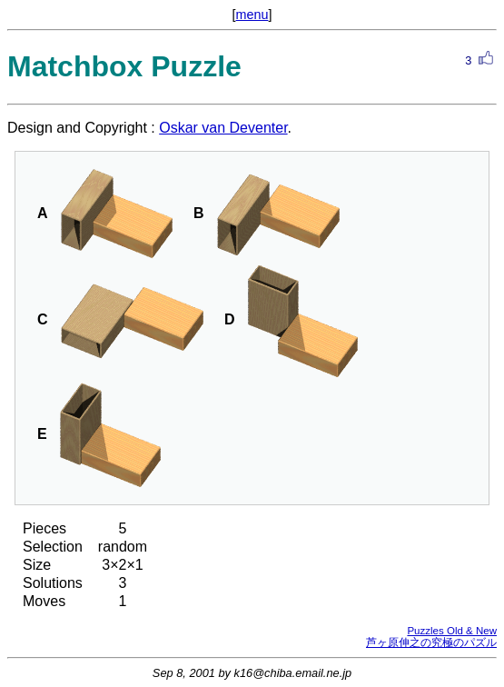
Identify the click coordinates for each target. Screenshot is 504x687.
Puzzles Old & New (452, 630)
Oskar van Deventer (223, 127)
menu (252, 14)
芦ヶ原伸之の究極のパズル (431, 642)
